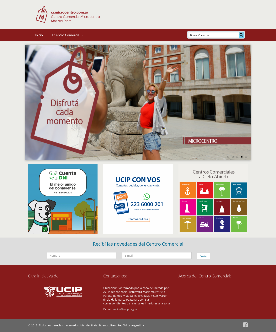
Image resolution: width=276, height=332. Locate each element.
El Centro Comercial (66, 35)
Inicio (39, 35)
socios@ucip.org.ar (125, 309)
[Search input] (213, 35)
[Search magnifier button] (241, 35)
